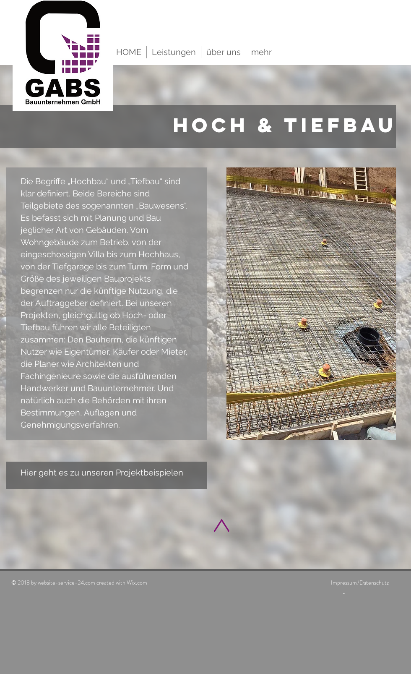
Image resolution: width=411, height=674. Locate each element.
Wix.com (137, 582)
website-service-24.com (66, 582)
